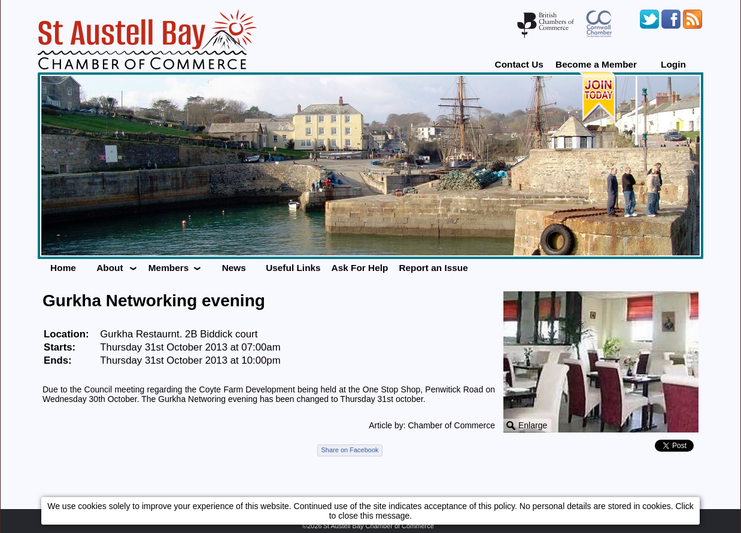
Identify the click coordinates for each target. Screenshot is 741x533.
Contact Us (519, 64)
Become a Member (596, 64)
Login (673, 64)
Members (168, 268)
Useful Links (293, 268)
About (109, 268)
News (234, 268)
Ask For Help (360, 268)
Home (63, 268)
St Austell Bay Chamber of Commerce (378, 525)
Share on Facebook (349, 449)
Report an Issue (433, 268)
